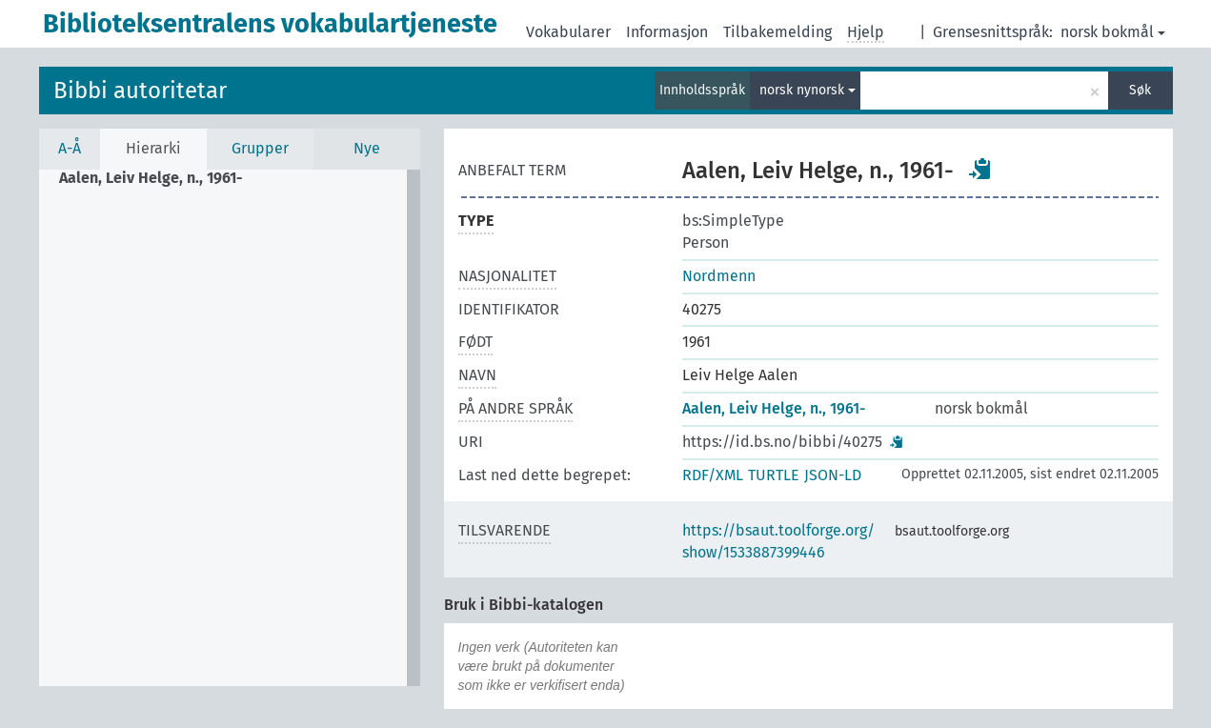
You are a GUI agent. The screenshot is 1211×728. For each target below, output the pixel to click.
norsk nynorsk (807, 90)
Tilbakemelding (777, 32)
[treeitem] (159, 178)
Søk (1140, 90)
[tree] (229, 428)
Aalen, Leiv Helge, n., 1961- (773, 408)
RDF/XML (712, 475)
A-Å (69, 148)
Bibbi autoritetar (140, 90)
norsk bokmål (1112, 32)
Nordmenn (719, 276)
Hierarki (153, 148)
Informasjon (667, 32)
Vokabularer (568, 32)
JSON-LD (832, 475)
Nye (366, 148)
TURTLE (773, 475)
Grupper (260, 148)
